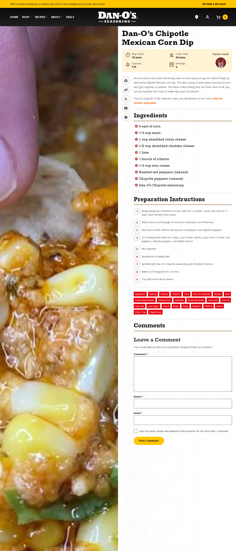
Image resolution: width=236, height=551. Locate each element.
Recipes (40, 17)
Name (138, 396)
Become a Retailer (214, 4)
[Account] (207, 16)
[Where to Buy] (196, 17)
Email (138, 413)
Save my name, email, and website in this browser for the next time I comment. (184, 431)
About (55, 17)
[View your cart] (222, 17)
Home (14, 17)
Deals (70, 17)
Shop (25, 17)
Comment (141, 354)
